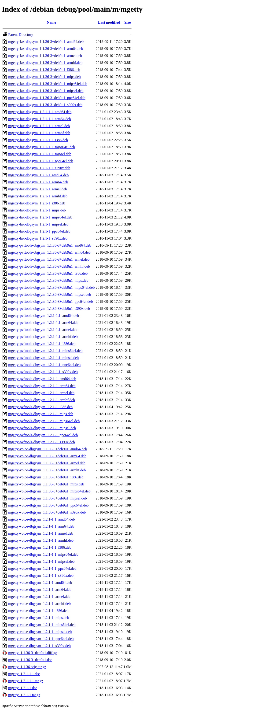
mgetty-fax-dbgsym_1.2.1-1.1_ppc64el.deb (40, 161)
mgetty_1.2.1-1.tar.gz (24, 695)
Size (127, 22)
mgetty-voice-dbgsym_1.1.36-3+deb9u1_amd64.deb (47, 449)
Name (51, 22)
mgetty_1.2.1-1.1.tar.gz (25, 681)
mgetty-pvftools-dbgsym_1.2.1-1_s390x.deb (41, 442)
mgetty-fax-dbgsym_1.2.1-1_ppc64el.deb (39, 231)
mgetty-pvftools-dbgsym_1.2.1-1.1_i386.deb (41, 344)
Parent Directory (20, 35)
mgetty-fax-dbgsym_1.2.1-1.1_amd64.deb (39, 112)
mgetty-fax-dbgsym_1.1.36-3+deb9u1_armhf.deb (45, 63)
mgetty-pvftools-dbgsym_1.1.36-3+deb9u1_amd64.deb (49, 245)
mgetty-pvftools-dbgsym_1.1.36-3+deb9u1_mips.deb (48, 280)
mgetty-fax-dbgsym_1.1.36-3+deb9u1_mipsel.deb (45, 91)
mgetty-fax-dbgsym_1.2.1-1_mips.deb (37, 210)
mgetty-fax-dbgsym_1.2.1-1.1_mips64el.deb (41, 147)
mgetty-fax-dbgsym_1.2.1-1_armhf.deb (37, 196)
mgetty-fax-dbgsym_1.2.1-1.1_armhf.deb (39, 133)
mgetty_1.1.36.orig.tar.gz (27, 667)
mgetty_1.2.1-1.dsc (22, 688)
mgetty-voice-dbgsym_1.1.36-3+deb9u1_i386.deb (45, 477)
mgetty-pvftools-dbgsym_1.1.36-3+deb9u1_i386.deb (48, 273)
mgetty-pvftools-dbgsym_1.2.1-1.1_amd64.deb (43, 316)
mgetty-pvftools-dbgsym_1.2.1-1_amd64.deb (42, 379)
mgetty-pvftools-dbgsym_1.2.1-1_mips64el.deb (44, 421)
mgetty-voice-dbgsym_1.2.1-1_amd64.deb (40, 582)
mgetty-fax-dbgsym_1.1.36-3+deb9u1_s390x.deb (45, 105)
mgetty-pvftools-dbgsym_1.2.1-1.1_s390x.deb (43, 372)
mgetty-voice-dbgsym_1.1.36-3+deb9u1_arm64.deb (47, 456)
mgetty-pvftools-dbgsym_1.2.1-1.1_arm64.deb (43, 323)
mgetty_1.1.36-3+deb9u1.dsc (30, 660)
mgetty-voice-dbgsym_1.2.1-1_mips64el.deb (42, 625)
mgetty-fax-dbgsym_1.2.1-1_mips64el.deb (40, 217)
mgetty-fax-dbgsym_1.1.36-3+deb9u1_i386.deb (44, 70)
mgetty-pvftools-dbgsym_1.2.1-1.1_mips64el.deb (45, 351)
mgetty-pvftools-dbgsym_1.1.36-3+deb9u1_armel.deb (48, 259)
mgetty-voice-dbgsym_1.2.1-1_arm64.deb (39, 590)
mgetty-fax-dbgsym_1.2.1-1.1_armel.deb (39, 126)
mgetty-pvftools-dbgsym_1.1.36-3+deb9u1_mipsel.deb (49, 294)
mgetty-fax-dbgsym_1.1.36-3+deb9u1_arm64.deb (45, 49)
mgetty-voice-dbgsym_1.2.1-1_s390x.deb (39, 646)
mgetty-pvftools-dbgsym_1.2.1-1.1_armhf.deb (43, 337)
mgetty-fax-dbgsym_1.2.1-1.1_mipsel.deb (39, 154)
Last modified (109, 22)
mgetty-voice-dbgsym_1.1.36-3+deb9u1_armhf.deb (47, 470)
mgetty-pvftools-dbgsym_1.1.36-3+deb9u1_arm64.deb (49, 252)
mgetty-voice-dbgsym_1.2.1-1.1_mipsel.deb (41, 561)
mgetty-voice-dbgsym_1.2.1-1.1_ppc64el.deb (42, 568)
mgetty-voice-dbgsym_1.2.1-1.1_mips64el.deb (43, 554)
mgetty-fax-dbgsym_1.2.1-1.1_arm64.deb (39, 119)
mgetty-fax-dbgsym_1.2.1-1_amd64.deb (38, 175)
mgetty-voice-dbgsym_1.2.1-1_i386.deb (38, 611)
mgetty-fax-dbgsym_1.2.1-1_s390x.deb (37, 238)
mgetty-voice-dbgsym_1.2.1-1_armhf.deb (39, 604)
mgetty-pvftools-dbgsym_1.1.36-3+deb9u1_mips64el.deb (51, 287)
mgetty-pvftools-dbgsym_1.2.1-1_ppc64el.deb (43, 435)
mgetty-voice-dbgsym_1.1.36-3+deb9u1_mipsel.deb (47, 498)
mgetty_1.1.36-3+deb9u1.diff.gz (32, 653)
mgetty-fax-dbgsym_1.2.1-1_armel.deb (37, 189)
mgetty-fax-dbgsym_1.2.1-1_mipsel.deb (38, 224)
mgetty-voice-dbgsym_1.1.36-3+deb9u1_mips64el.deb (49, 491)
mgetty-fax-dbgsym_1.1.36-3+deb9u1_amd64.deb (46, 42)
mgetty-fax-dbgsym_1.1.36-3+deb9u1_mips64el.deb (47, 84)
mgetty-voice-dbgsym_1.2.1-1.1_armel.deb (40, 533)
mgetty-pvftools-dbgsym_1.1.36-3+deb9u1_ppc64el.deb (50, 301)
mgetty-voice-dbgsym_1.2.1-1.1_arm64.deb (41, 526)
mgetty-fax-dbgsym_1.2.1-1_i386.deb (36, 203)
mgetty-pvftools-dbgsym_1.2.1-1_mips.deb (40, 414)
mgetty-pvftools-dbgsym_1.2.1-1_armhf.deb (41, 400)
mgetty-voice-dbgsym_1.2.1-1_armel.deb (39, 597)
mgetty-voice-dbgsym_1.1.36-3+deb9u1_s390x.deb (47, 512)
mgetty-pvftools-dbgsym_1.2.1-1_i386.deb (40, 407)
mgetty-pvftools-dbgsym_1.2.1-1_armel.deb (41, 393)
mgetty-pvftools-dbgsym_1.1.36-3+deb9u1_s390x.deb (49, 309)
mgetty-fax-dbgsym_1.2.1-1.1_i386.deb (38, 140)
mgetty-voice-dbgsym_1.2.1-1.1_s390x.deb (41, 575)
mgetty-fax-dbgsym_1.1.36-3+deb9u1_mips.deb (44, 77)
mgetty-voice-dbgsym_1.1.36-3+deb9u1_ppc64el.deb (48, 505)
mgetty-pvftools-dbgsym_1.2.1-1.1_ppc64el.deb (44, 365)
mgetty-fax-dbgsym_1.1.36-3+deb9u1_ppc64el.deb (46, 98)
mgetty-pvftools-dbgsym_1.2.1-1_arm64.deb (42, 386)
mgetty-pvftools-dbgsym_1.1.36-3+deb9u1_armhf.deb (49, 266)
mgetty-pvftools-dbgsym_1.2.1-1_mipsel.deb (42, 428)
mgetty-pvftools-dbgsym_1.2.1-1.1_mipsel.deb (43, 358)
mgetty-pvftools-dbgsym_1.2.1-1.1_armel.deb (42, 330)
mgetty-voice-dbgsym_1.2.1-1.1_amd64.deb (41, 519)
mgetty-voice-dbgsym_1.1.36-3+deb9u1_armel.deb (46, 463)
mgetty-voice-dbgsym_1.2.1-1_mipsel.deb (40, 632)
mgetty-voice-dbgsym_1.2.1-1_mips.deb (38, 618)
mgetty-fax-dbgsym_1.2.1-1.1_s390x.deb (39, 168)
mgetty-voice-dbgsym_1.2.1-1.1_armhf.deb (41, 540)
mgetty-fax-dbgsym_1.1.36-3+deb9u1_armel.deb (45, 56)
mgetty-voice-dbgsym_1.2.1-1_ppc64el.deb (41, 639)
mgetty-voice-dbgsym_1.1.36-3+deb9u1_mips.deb (46, 484)
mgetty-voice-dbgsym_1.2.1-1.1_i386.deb (39, 547)
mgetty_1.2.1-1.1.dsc (24, 674)
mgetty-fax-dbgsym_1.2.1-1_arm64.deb (38, 182)
